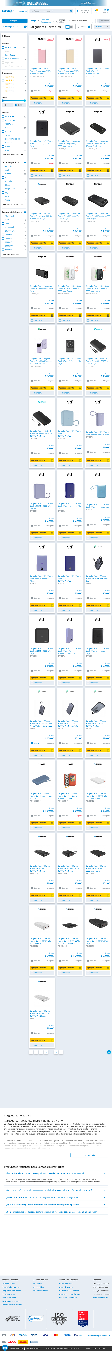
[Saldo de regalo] (12, 1348)
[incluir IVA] (97, 1335)
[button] (22, 11)
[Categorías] (15, 21)
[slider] (3, 100)
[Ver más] (89, 1155)
